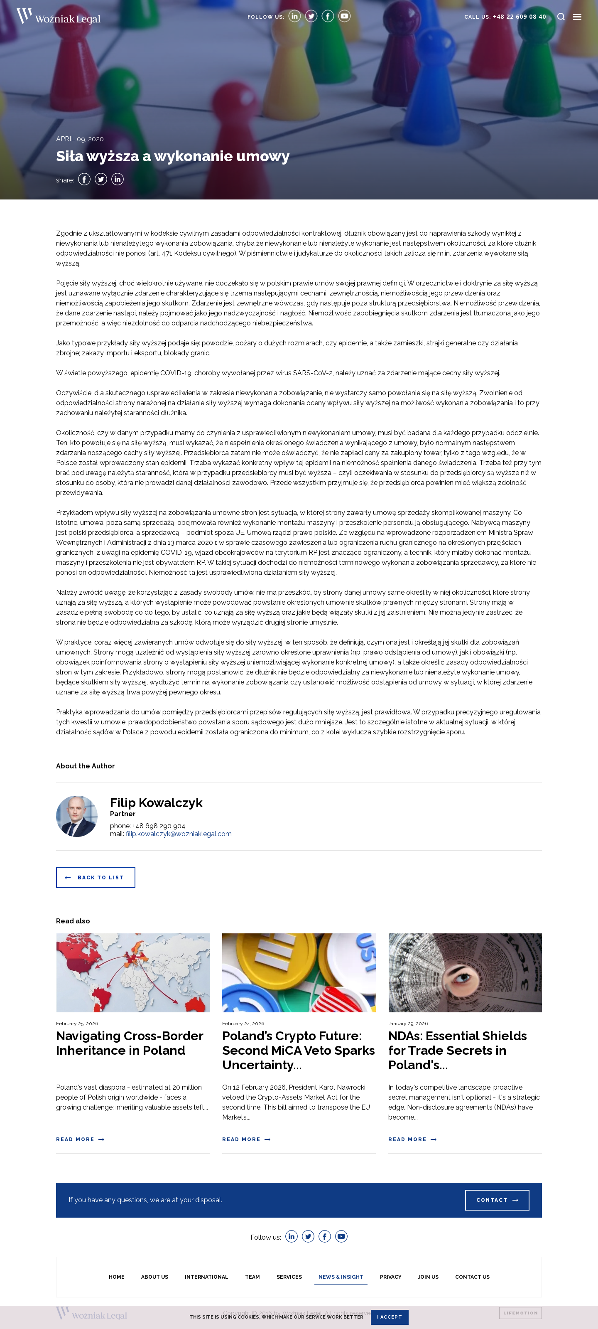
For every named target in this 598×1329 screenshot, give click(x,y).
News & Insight (341, 1277)
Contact (492, 1200)
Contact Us (472, 1277)
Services (289, 1277)
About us (154, 1277)
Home (117, 1277)
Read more (75, 1139)
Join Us (428, 1277)
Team (252, 1277)
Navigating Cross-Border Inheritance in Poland (129, 1043)
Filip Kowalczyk (156, 802)
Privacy (391, 1277)
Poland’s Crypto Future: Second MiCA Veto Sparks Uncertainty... (298, 1050)
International (206, 1277)
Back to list (101, 878)
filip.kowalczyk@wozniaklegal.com (179, 834)
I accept (389, 1317)
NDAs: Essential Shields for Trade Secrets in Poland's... (457, 1050)
